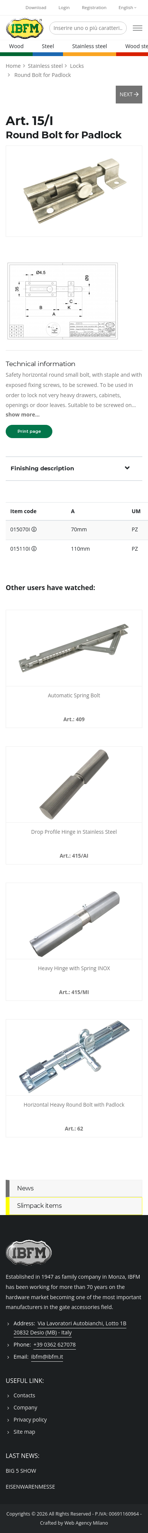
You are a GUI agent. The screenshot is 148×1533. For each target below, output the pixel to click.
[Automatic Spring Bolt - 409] (74, 648)
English (127, 7)
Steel (48, 46)
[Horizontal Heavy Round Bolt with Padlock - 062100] (74, 1057)
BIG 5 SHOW (21, 1470)
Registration (94, 7)
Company (25, 1407)
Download (35, 7)
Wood (16, 46)
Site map (24, 1431)
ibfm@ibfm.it (47, 1356)
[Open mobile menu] (137, 28)
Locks (76, 65)
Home (13, 65)
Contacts (24, 1395)
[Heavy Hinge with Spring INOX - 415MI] (74, 921)
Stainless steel (89, 46)
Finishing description (70, 468)
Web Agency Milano (86, 1523)
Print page (29, 431)
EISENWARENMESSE (30, 1486)
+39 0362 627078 (54, 1344)
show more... (22, 414)
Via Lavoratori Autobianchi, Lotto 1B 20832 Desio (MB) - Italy (70, 1328)
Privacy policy (30, 1419)
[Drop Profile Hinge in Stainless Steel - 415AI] (74, 784)
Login (63, 7)
